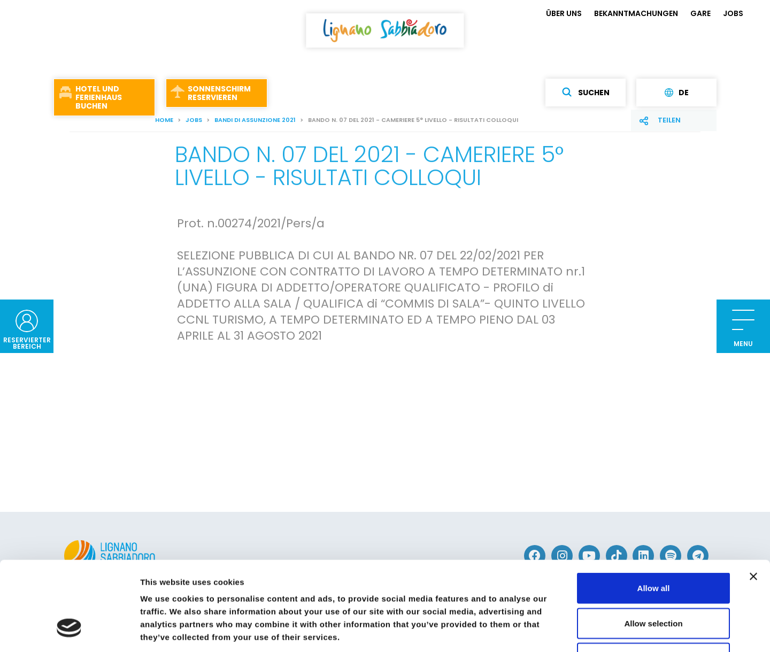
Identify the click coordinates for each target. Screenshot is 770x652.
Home (164, 120)
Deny (654, 581)
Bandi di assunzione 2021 (255, 120)
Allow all (653, 511)
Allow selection (653, 546)
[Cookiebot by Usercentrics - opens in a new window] (69, 631)
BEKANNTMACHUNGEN (636, 13)
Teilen (669, 120)
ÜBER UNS (564, 13)
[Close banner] (753, 500)
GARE (700, 13)
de (677, 92)
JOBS (733, 13)
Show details (561, 630)
